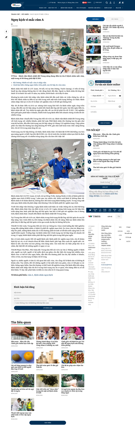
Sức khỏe (25, 14)
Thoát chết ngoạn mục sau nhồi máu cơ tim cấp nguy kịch (21, 415)
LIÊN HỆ (110, 216)
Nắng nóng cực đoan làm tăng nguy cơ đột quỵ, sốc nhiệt (112, 58)
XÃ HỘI (100, 210)
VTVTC (120, 231)
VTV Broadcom (128, 232)
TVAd (128, 227)
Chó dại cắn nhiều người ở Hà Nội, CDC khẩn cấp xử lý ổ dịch (113, 27)
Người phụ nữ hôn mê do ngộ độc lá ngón (22, 390)
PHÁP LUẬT (104, 210)
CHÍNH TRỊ (95, 210)
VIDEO (86, 2)
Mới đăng (95, 19)
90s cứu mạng (81, 8)
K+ (120, 239)
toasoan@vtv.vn (106, 265)
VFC (120, 227)
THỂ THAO (120, 210)
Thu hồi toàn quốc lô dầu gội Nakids (47, 366)
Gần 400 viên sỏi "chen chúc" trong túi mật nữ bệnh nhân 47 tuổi (47, 391)
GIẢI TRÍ (131, 210)
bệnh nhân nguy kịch (43, 275)
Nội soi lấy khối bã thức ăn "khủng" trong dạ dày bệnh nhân (113, 38)
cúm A (30, 275)
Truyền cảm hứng (95, 8)
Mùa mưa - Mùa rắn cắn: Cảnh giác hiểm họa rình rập (22, 342)
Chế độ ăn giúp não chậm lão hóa (72, 366)
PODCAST (97, 3)
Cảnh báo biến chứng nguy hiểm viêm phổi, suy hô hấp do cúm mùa (39, 85)
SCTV (128, 241)
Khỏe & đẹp (109, 8)
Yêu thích (114, 19)
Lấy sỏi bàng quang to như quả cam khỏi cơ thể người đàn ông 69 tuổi (21, 367)
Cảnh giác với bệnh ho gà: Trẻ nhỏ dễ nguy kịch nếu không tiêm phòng (72, 343)
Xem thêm (47, 422)
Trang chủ (42, 8)
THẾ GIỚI (109, 210)
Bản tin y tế (53, 8)
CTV (120, 235)
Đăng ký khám (105, 123)
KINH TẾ (114, 210)
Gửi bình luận (47, 308)
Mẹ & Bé (119, 8)
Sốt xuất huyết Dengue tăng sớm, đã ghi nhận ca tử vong (112, 48)
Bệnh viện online (68, 8)
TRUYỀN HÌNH (126, 210)
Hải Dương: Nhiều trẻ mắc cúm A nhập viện (29, 83)
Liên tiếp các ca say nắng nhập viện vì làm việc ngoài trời (112, 68)
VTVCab (128, 237)
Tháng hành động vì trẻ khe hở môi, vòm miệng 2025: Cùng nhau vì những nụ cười (47, 343)
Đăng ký (105, 187)
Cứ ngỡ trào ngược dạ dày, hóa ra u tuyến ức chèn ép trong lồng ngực (72, 391)
